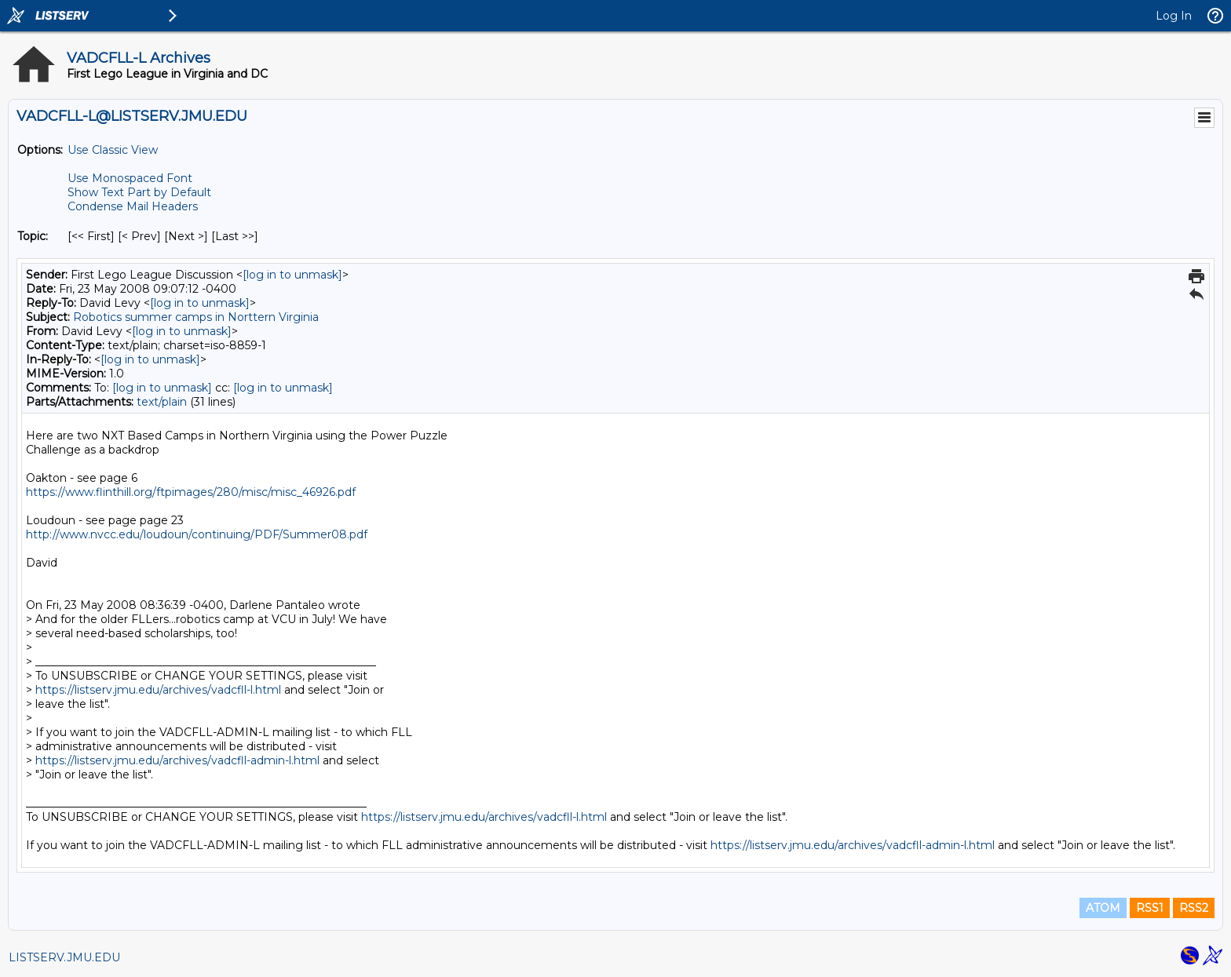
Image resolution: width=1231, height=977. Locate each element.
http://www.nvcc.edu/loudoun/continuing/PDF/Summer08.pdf (196, 534)
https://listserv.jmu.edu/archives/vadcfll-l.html (158, 690)
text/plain (162, 402)
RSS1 (1149, 908)
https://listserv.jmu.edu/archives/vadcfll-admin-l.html (177, 760)
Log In (1174, 16)
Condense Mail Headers (133, 206)
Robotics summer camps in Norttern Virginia (196, 317)
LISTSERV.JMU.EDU (64, 957)
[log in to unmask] (292, 275)
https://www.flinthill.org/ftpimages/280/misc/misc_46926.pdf (191, 492)
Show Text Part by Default (139, 192)
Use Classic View (113, 150)
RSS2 (1193, 908)
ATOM (1103, 908)
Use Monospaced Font (130, 178)
